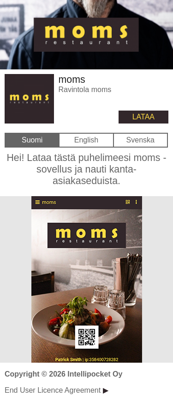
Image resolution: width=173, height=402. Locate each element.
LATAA (143, 117)
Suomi (32, 140)
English (86, 140)
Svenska (140, 140)
